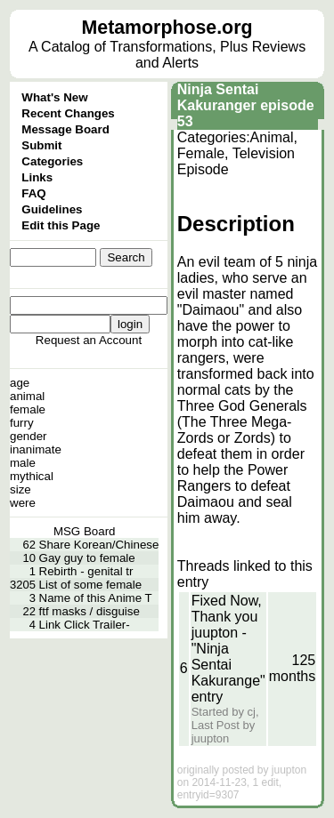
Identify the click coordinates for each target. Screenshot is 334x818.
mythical (31, 476)
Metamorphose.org (167, 27)
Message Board (65, 129)
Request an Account (89, 340)
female (27, 409)
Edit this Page (60, 225)
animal (27, 396)
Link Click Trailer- (84, 624)
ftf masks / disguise (89, 611)
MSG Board (84, 531)
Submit (41, 145)
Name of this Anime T (95, 598)
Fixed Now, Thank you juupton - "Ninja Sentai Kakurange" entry (228, 648)
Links (37, 177)
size (20, 489)
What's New (54, 97)
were (23, 502)
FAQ (33, 193)
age (19, 382)
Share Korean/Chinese (99, 544)
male (23, 462)
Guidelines (51, 209)
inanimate (35, 449)
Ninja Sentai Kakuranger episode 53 (245, 105)
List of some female (91, 584)
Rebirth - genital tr (86, 571)
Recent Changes (67, 113)
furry (22, 422)
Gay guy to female (87, 558)
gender (28, 436)
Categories (52, 161)
